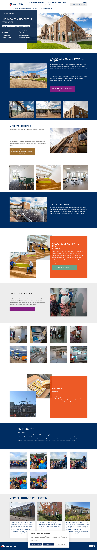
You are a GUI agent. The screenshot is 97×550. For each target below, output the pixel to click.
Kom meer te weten (34, 540)
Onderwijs (15, 8)
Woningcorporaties (37, 8)
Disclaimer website (22, 546)
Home (20, 545)
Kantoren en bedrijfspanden (25, 8)
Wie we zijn (48, 2)
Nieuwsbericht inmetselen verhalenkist (22, 309)
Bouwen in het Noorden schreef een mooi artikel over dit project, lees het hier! (62, 89)
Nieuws (59, 2)
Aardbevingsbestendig (19, 26)
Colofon (71, 545)
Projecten (54, 2)
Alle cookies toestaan (36, 544)
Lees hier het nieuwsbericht (64, 267)
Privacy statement (77, 545)
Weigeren (48, 544)
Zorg (11, 8)
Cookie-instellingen (61, 544)
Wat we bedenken (33, 2)
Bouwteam (27, 26)
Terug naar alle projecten (8, 13)
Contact (64, 2)
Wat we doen (41, 2)
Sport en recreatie (47, 8)
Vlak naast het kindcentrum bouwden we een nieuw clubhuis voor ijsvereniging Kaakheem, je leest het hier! (22, 151)
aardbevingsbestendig (27, 129)
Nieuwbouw (11, 26)
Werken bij (47, 4)
